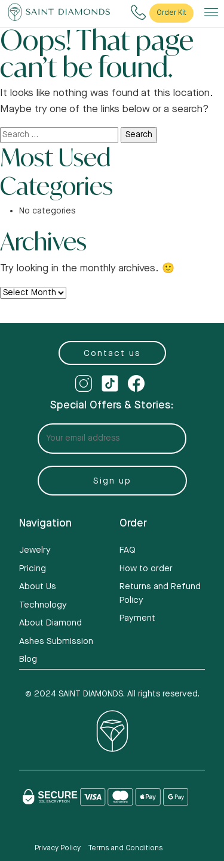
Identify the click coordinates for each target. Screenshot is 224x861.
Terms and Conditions (125, 848)
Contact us (112, 353)
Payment (137, 618)
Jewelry (35, 550)
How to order (146, 568)
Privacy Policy (58, 848)
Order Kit (171, 12)
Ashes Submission (56, 641)
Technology (43, 605)
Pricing (32, 568)
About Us (37, 586)
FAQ (127, 550)
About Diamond (50, 623)
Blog (28, 659)
